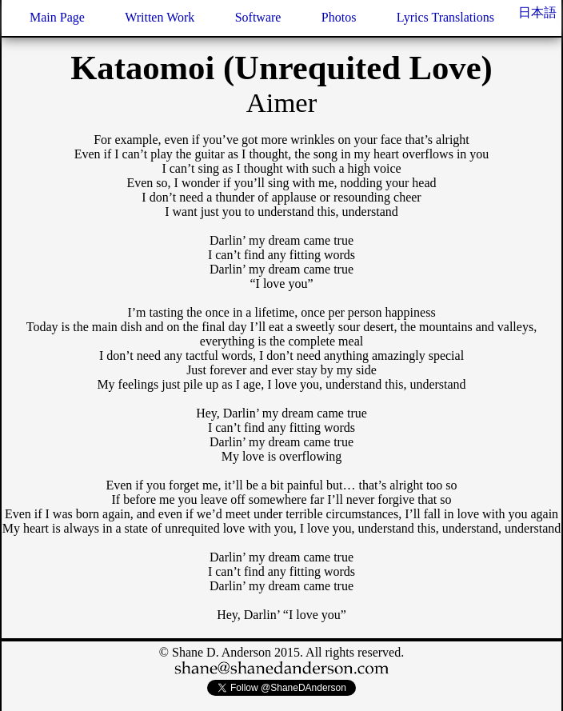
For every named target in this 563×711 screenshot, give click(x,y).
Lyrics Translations (445, 17)
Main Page (57, 17)
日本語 (537, 12)
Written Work (159, 17)
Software (258, 17)
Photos (339, 17)
